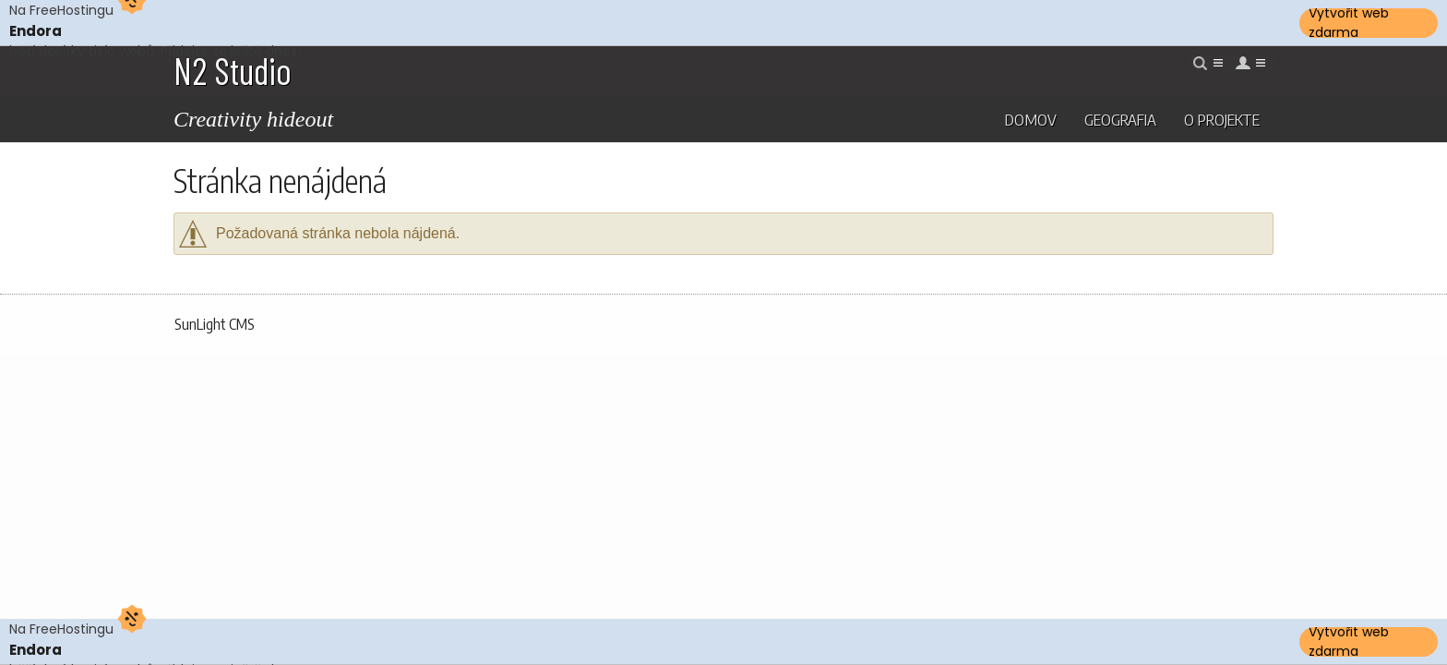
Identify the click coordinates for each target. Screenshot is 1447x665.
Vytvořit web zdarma (1349, 23)
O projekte (1222, 119)
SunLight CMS (214, 324)
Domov (1031, 119)
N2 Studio (232, 70)
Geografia (1120, 119)
